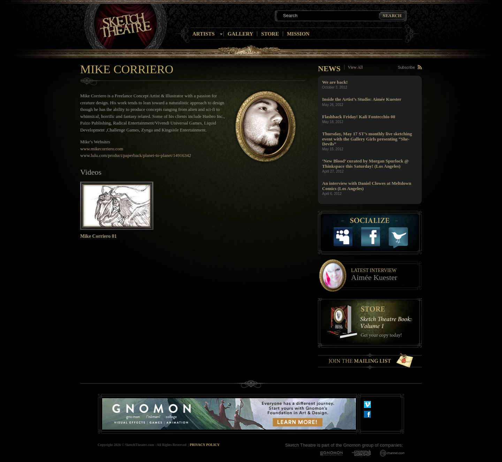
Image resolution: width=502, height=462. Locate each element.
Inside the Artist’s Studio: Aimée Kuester (361, 99)
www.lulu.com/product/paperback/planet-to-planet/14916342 (135, 155)
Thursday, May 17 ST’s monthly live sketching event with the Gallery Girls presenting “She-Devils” (367, 138)
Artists (203, 34)
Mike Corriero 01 (98, 236)
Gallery (240, 34)
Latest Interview (373, 270)
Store (270, 34)
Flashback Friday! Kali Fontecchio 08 (358, 116)
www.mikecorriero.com (101, 148)
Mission (298, 34)
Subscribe (406, 67)
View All (355, 67)
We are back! (335, 82)
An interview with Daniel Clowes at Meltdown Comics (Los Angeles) (366, 186)
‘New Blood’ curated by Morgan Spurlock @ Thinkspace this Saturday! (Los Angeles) (365, 163)
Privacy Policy (205, 445)
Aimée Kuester (374, 277)
